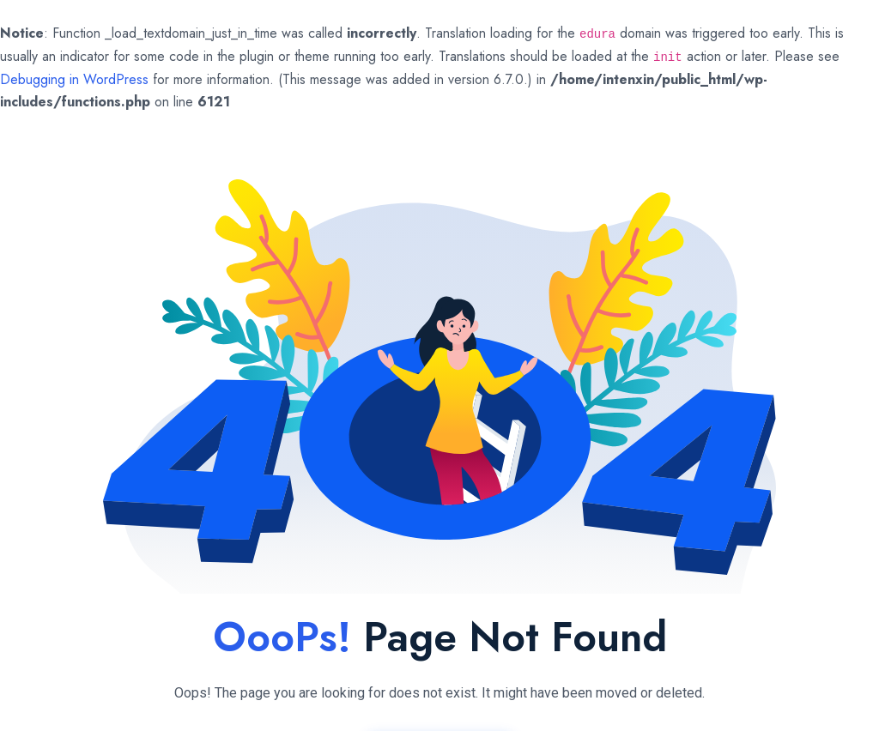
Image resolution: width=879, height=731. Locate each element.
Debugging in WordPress (74, 79)
